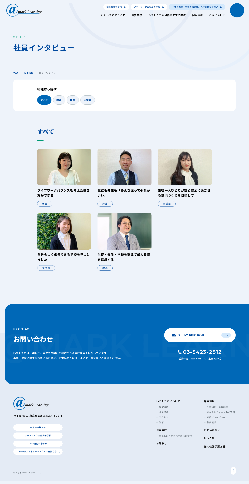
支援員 (88, 100)
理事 (72, 100)
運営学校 (136, 15)
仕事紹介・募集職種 (217, 410)
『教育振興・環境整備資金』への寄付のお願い (195, 6)
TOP (15, 73)
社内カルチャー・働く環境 (221, 415)
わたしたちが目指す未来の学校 (167, 15)
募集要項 (211, 425)
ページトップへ (233, 474)
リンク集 (209, 441)
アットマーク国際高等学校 (147, 6)
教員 (59, 100)
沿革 (161, 425)
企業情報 (163, 415)
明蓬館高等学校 (114, 6)
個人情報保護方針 (214, 449)
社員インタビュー (216, 420)
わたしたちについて (113, 15)
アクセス (163, 420)
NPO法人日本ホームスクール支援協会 (38, 454)
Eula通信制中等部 (38, 446)
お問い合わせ (217, 15)
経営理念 (163, 410)
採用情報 (197, 15)
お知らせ (161, 446)
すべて (44, 100)
